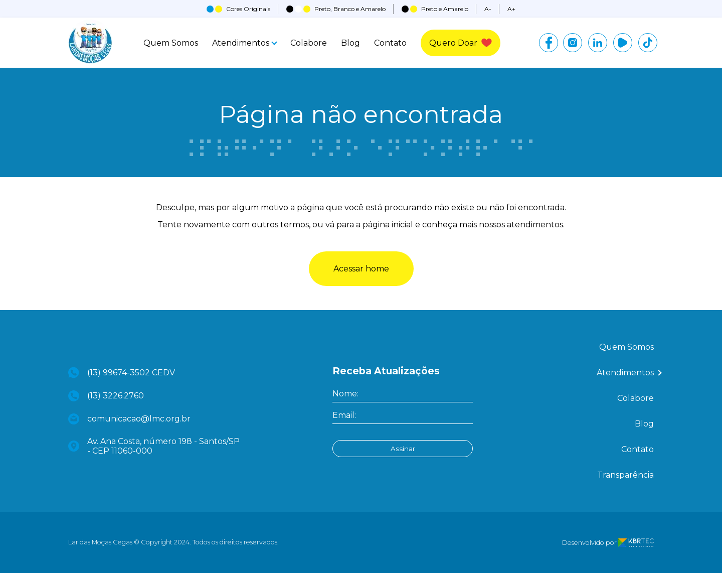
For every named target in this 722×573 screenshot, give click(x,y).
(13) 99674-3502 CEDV (121, 372)
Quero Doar (460, 43)
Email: (344, 415)
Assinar (403, 449)
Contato (390, 43)
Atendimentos (244, 43)
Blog (350, 43)
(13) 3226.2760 (106, 395)
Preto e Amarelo (435, 9)
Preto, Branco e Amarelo (336, 9)
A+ (511, 9)
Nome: (345, 393)
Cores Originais (238, 9)
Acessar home (361, 268)
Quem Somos (170, 43)
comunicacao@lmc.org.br (129, 418)
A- (487, 9)
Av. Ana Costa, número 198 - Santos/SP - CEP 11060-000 (154, 446)
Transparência (625, 475)
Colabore (308, 43)
